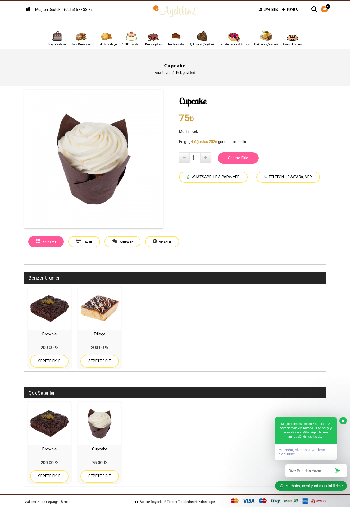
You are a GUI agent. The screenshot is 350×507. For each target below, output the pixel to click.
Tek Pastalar (176, 37)
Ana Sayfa (162, 72)
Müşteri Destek (48, 9)
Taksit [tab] (84, 241)
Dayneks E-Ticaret (164, 502)
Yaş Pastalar (57, 37)
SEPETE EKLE (49, 361)
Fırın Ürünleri (292, 37)
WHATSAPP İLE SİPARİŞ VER (213, 177)
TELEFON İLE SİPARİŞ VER (288, 177)
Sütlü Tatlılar (131, 37)
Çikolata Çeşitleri (202, 37)
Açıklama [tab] (46, 241)
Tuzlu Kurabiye (106, 37)
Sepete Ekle (238, 158)
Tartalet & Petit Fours (234, 37)
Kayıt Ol (290, 9)
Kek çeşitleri (153, 37)
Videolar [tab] (162, 241)
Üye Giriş (268, 9)
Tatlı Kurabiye (81, 37)
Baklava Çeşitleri (266, 37)
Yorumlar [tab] (122, 241)
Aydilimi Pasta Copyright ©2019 (47, 502)
